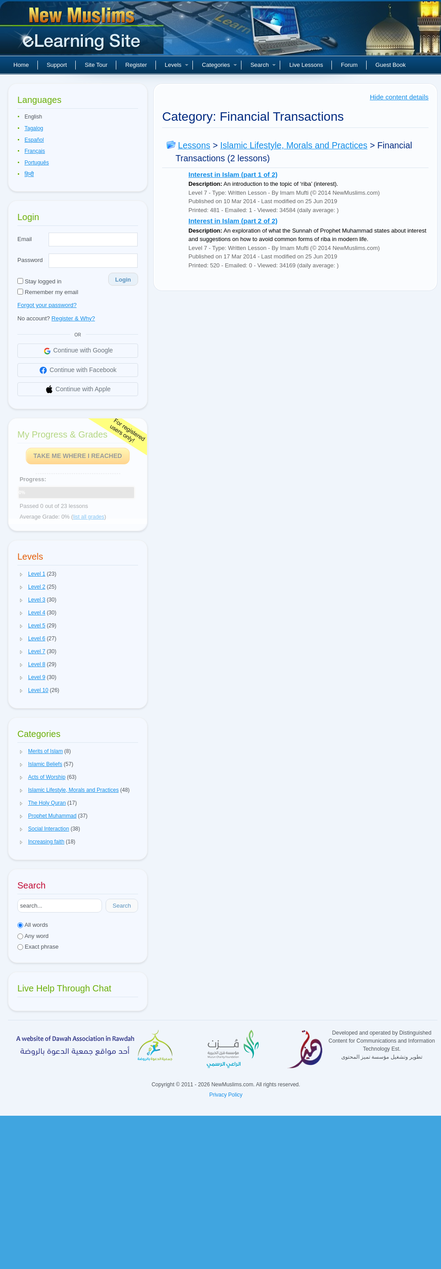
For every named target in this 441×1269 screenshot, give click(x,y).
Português (36, 163)
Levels (177, 64)
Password (30, 260)
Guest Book (391, 64)
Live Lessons (306, 64)
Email (24, 239)
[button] (21, 574)
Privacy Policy (226, 1095)
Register (136, 64)
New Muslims (82, 31)
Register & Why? (73, 318)
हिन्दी (29, 174)
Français (34, 151)
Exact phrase (38, 946)
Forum (349, 64)
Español (34, 140)
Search (263, 64)
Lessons (194, 145)
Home (21, 64)
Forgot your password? (47, 305)
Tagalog (33, 128)
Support (57, 64)
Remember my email (47, 292)
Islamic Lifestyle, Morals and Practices (294, 145)
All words (32, 924)
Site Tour (96, 64)
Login (123, 279)
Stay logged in (39, 281)
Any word (33, 936)
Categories (219, 64)
